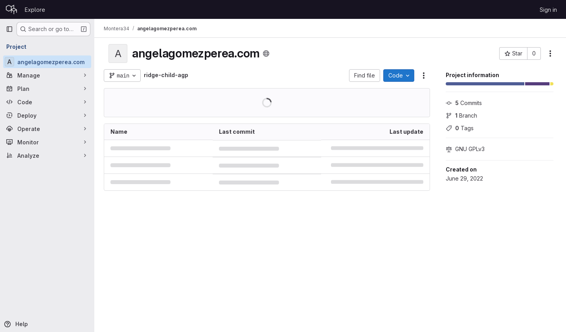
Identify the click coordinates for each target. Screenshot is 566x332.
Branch (461, 115)
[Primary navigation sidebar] (9, 29)
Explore (35, 9)
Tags (460, 128)
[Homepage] (11, 9)
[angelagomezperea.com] (47, 61)
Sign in (548, 9)
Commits (464, 103)
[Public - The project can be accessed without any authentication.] (266, 53)
